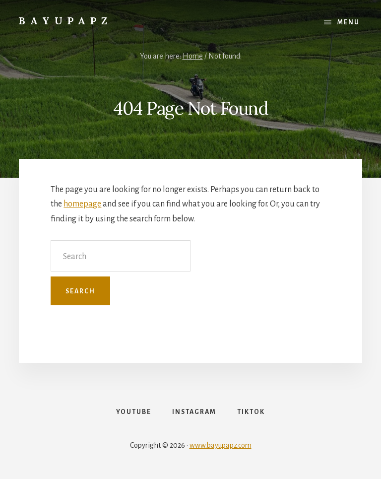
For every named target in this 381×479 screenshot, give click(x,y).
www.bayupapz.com (221, 445)
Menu (348, 22)
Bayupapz (65, 20)
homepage (82, 204)
